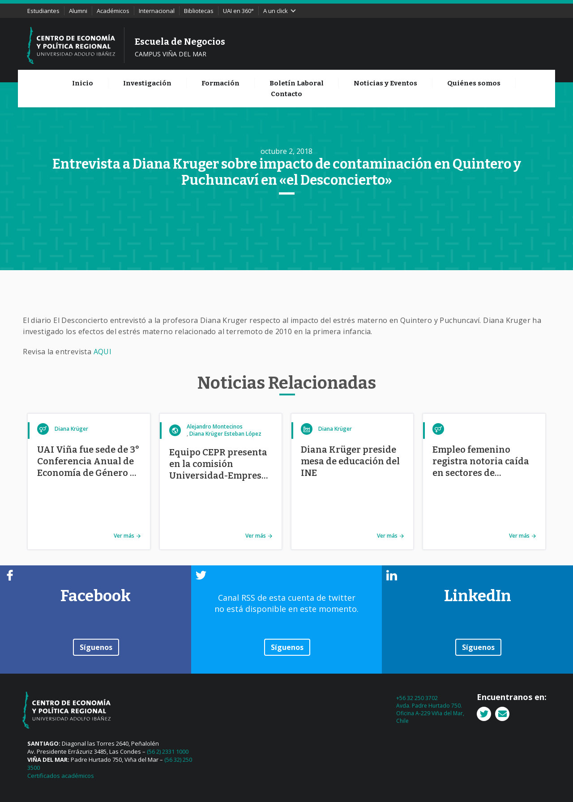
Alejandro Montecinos (215, 426)
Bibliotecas (199, 11)
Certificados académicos (60, 776)
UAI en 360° (238, 11)
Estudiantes (43, 11)
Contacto (286, 94)
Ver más (124, 535)
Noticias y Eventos (385, 83)
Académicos (113, 11)
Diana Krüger (71, 429)
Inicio (82, 83)
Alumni (78, 11)
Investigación (147, 83)
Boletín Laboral (296, 83)
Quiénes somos (473, 83)
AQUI (103, 351)
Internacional (157, 11)
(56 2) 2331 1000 (167, 751)
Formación (220, 83)
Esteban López (242, 433)
